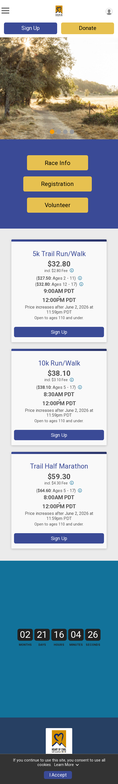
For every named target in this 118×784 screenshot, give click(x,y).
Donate (87, 28)
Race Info (57, 162)
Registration (57, 183)
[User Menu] (109, 11)
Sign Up (30, 28)
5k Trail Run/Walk (59, 254)
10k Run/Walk (59, 363)
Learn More (66, 765)
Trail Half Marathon (59, 466)
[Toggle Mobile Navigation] (5, 10)
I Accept (58, 775)
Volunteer (57, 205)
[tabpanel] (59, 88)
